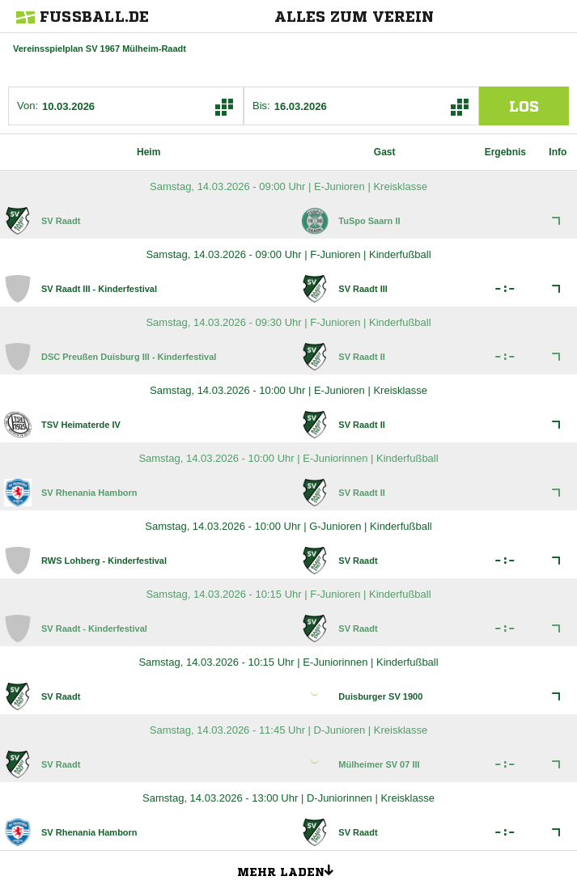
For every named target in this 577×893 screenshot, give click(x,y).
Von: (27, 105)
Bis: (261, 105)
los (524, 106)
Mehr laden (291, 869)
